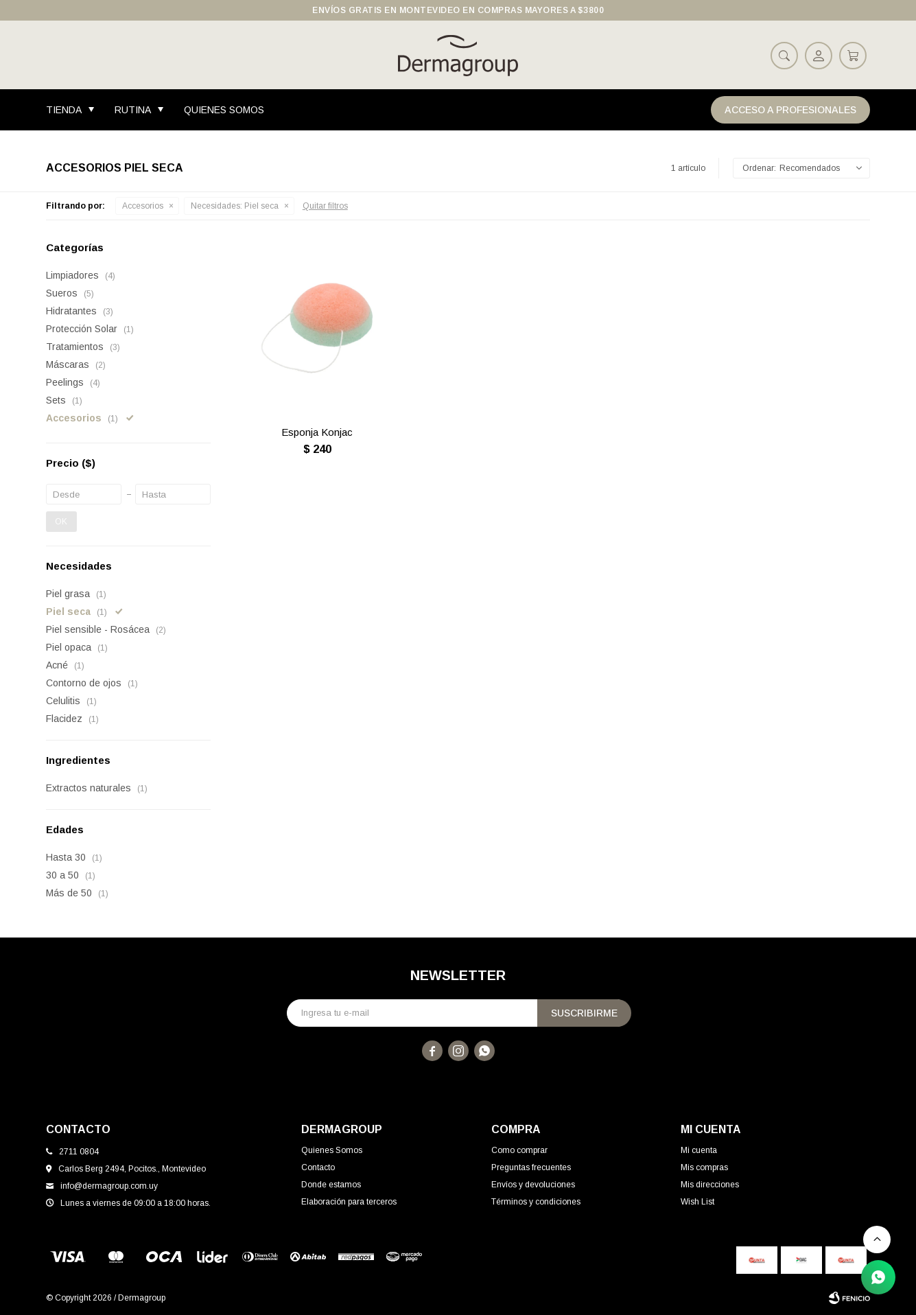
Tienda (64, 109)
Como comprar (519, 1150)
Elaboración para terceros (349, 1202)
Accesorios (142, 206)
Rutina (133, 109)
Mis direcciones (710, 1184)
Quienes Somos (224, 109)
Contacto (318, 1167)
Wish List (697, 1202)
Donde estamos (331, 1184)
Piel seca (235, 206)
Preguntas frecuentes (531, 1167)
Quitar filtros (325, 206)
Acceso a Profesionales (790, 109)
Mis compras (704, 1167)
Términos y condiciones (535, 1202)
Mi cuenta (699, 1150)
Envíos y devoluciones (533, 1184)
